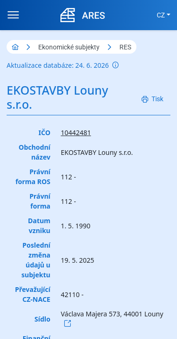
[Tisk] (152, 99)
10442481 (76, 132)
